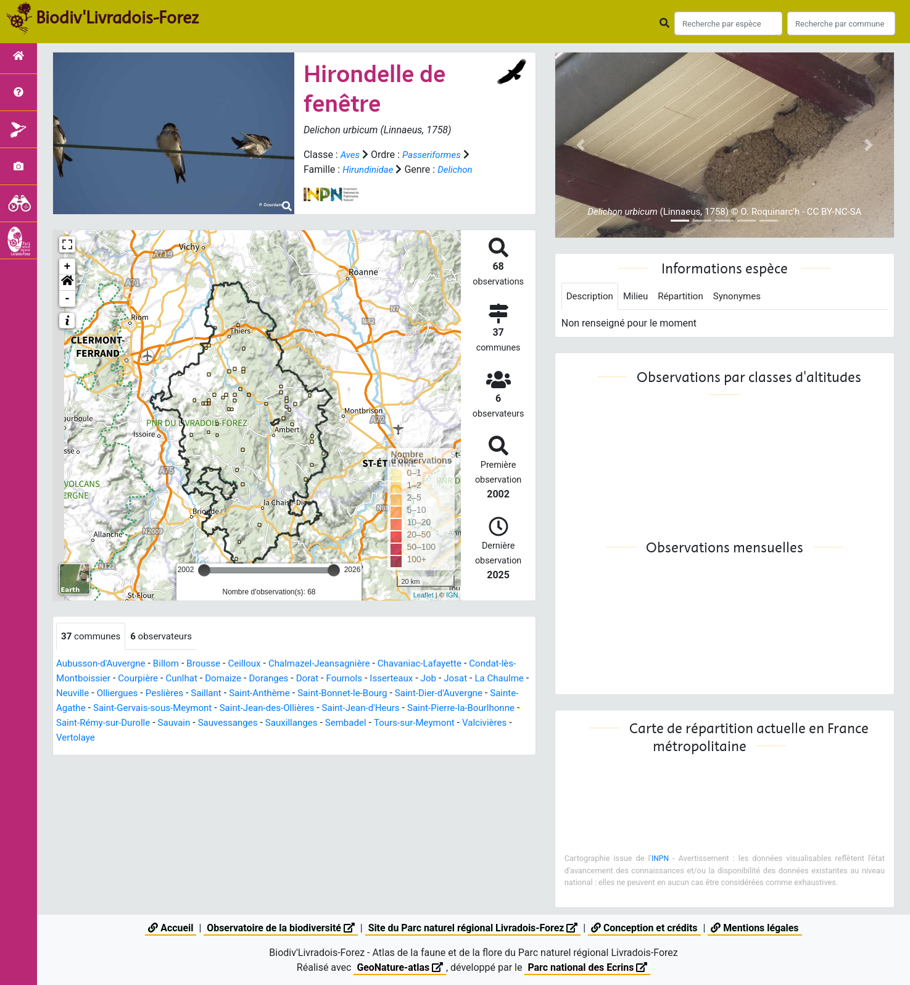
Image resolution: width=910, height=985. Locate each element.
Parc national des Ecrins (587, 967)
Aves (351, 154)
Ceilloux (255, 664)
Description (591, 296)
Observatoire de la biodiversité (279, 928)
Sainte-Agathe (142, 709)
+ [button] (67, 266)
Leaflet (423, 595)
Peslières (217, 694)
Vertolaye (225, 738)
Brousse (212, 664)
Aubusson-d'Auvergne (103, 664)
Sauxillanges (426, 723)
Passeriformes (434, 154)
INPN (660, 859)
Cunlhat (204, 679)
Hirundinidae (369, 169)
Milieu (639, 296)
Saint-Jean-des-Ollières (365, 709)
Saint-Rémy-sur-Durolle (228, 723)
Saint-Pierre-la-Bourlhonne (113, 723)
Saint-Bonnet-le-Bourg (404, 694)
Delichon (459, 169)
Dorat (337, 679)
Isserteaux (424, 679)
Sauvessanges (359, 723)
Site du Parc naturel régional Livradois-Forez (472, 928)
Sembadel (484, 723)
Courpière (158, 679)
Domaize (247, 679)
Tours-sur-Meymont (99, 738)
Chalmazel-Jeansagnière (334, 664)
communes (92, 636)
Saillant (260, 694)
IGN (452, 595)
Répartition (687, 296)
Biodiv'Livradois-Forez (117, 18)
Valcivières (173, 738)
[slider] (204, 570)
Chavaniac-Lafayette (440, 664)
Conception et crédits (645, 928)
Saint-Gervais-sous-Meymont (244, 709)
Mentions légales (757, 928)
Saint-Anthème (316, 694)
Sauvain (303, 723)
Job (463, 679)
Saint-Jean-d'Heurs (464, 709)
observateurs (166, 636)
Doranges (295, 679)
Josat (491, 679)
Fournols (375, 679)
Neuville (120, 694)
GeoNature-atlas (399, 967)
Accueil (168, 928)
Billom (172, 664)
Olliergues (167, 694)
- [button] (67, 298)
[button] (67, 283)
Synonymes (746, 296)
